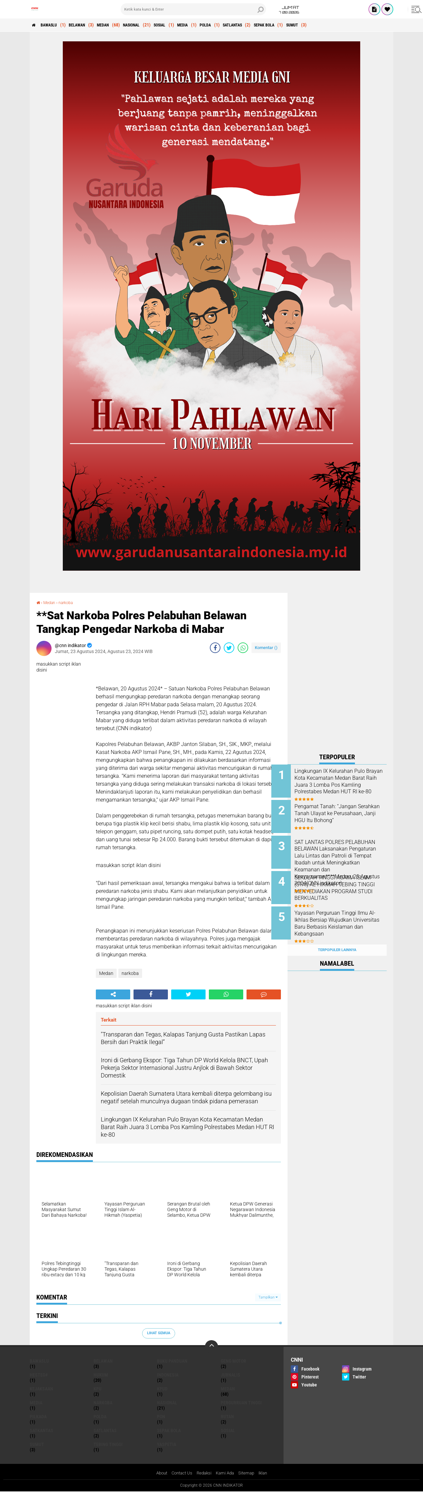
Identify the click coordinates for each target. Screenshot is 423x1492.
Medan (119, 25)
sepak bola (311, 25)
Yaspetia (166, 1444)
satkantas (41, 1430)
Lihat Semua (158, 1333)
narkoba (70, 602)
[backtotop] (211, 1346)
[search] (193, 9)
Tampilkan (268, 1297)
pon (161, 1416)
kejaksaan (41, 1388)
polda (240, 25)
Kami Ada (226, 1473)
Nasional (152, 25)
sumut (344, 25)
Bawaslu (54, 25)
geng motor (233, 1361)
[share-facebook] (215, 647)
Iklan (266, 1473)
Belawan (87, 25)
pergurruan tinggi (241, 1402)
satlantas (273, 25)
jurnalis (230, 1375)
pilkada (38, 1416)
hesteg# (39, 1375)
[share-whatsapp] (243, 647)
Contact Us (180, 1473)
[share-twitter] (229, 647)
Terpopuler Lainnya (337, 937)
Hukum (101, 1375)
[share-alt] (113, 994)
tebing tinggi (108, 1444)
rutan (227, 1416)
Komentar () (266, 647)
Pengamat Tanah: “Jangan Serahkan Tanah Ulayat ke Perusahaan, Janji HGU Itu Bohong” (342, 814)
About (158, 1473)
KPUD (162, 1388)
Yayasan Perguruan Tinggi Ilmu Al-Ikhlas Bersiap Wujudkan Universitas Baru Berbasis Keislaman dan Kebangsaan (342, 918)
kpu (97, 1388)
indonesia (167, 1375)
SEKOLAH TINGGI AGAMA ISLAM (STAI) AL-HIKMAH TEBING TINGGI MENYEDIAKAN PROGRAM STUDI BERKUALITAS (342, 885)
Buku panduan (172, 1361)
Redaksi (204, 1473)
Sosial (186, 25)
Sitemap (248, 1473)
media (214, 25)
